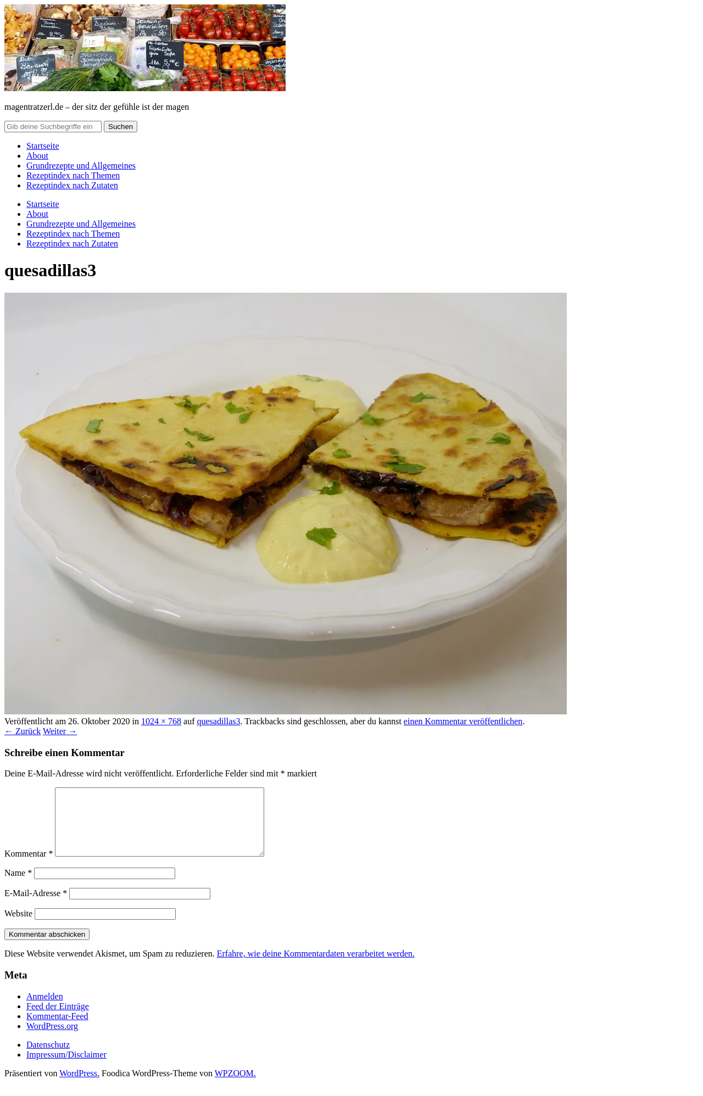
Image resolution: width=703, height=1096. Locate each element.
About (37, 155)
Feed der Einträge (57, 1019)
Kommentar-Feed (57, 1029)
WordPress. (79, 1086)
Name (18, 886)
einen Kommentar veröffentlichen (463, 721)
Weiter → (60, 731)
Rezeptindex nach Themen (73, 175)
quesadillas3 (218, 721)
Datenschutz (48, 1058)
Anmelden (44, 1009)
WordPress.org (52, 1039)
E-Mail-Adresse (35, 906)
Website (18, 926)
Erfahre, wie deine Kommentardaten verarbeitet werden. (316, 966)
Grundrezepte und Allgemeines (81, 165)
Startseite (42, 145)
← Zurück (22, 731)
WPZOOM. (235, 1086)
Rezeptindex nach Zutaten (72, 185)
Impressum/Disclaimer (66, 1067)
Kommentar (28, 866)
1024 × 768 (161, 721)
